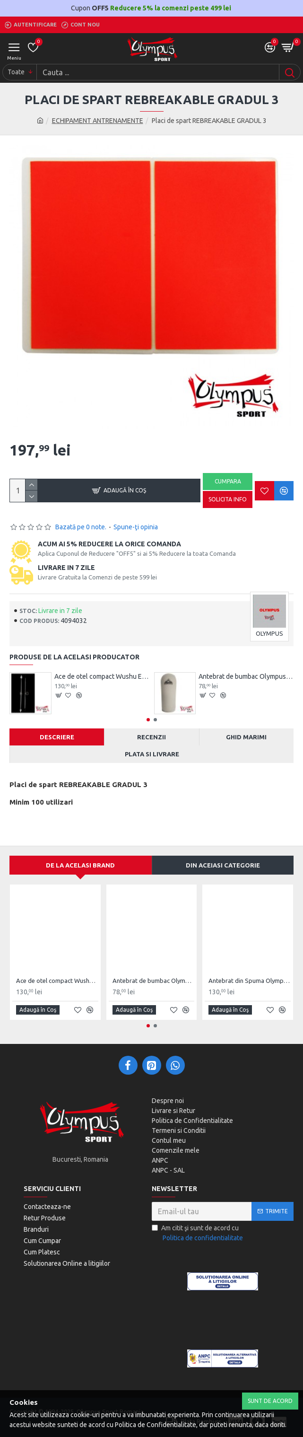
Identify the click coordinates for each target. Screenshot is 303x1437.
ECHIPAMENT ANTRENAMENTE (97, 120)
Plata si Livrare (152, 754)
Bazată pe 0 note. (80, 527)
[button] (148, 719)
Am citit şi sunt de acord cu (198, 1233)
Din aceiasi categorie (223, 865)
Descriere (57, 737)
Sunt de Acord (270, 1401)
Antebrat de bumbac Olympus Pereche (246, 676)
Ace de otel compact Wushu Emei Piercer (101, 676)
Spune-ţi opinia (135, 527)
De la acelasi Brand (80, 865)
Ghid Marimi (246, 737)
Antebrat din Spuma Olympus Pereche (249, 980)
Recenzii (151, 737)
